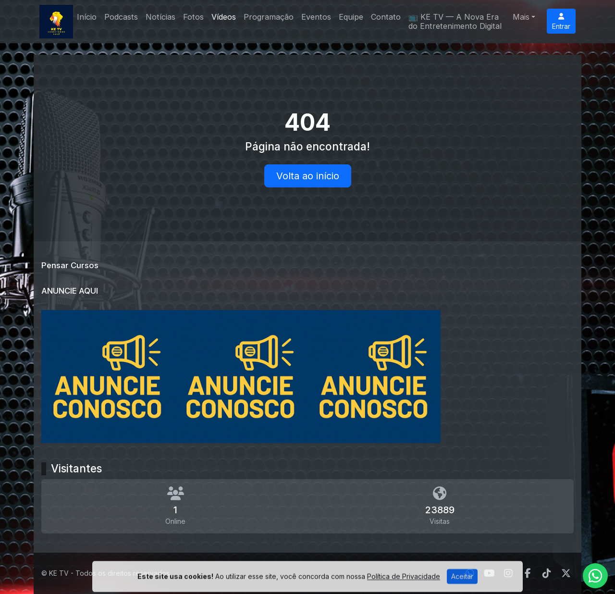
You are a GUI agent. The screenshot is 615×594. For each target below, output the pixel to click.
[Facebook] (528, 573)
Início (87, 17)
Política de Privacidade (403, 586)
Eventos (316, 17)
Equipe (351, 17)
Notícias (160, 17)
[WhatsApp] (595, 575)
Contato (386, 17)
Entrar (561, 21)
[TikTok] (546, 573)
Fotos (193, 17)
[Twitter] (566, 573)
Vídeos (223, 17)
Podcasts (121, 17)
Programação (269, 17)
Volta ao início (307, 176)
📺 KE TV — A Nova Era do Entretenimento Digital (455, 21)
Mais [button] (521, 17)
